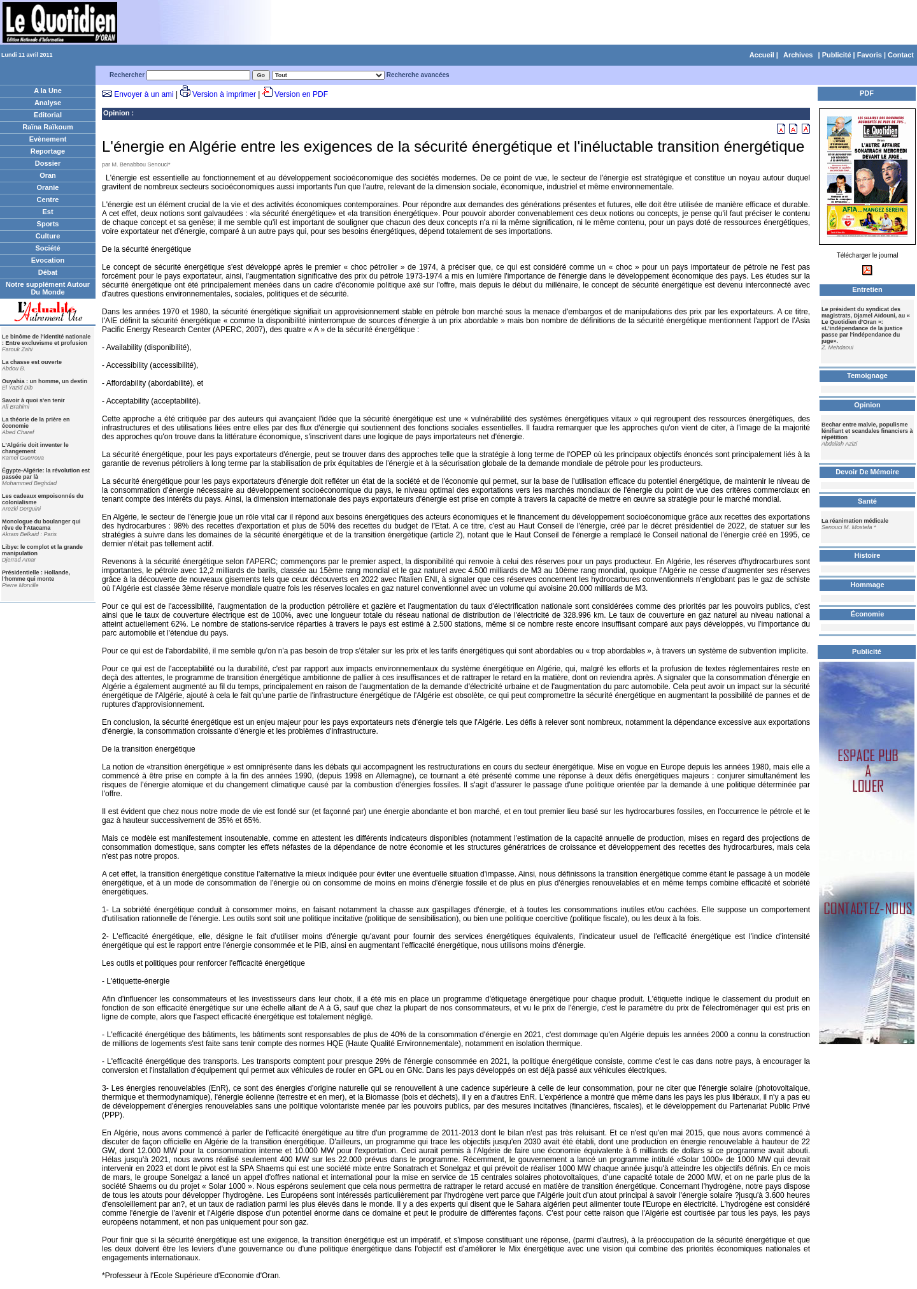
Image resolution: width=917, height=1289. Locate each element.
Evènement (48, 139)
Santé (867, 501)
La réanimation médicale (854, 521)
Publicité (836, 55)
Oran (47, 175)
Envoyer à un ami (143, 94)
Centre (48, 199)
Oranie (48, 187)
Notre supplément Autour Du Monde (48, 288)
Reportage (48, 151)
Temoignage (867, 375)
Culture (48, 236)
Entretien (867, 289)
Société (47, 248)
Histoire (868, 555)
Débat (48, 272)
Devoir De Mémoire (867, 472)
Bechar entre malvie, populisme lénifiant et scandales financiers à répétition (867, 431)
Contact (901, 55)
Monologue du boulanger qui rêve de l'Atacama (41, 524)
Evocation (48, 260)
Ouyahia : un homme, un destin (44, 381)
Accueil (762, 55)
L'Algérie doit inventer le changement (35, 448)
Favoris (869, 55)
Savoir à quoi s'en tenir (33, 400)
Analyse (47, 102)
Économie (868, 614)
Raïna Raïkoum (47, 127)
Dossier (47, 163)
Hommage (867, 584)
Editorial (48, 115)
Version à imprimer (224, 94)
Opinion (116, 113)
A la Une (48, 90)
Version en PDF (301, 94)
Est (47, 211)
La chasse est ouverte (32, 362)
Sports (48, 224)
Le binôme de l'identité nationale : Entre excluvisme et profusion (46, 339)
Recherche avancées (418, 74)
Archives (798, 55)
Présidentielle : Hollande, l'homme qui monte (36, 575)
